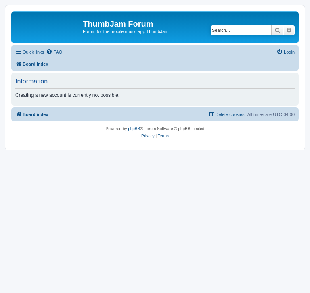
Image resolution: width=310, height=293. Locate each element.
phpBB (134, 129)
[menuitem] (54, 52)
